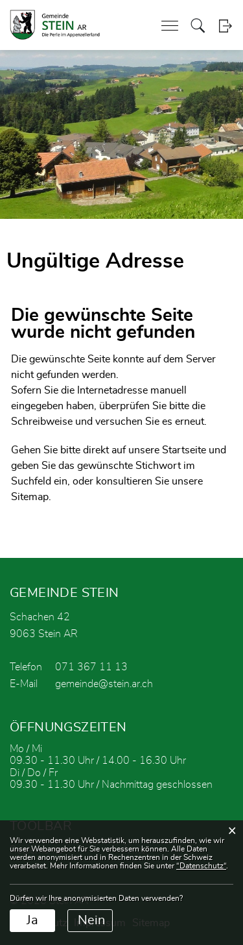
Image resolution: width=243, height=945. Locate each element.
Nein (91, 920)
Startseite (184, 450)
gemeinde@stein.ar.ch (104, 684)
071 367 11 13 (91, 667)
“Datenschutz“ (201, 866)
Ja (32, 920)
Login (225, 26)
